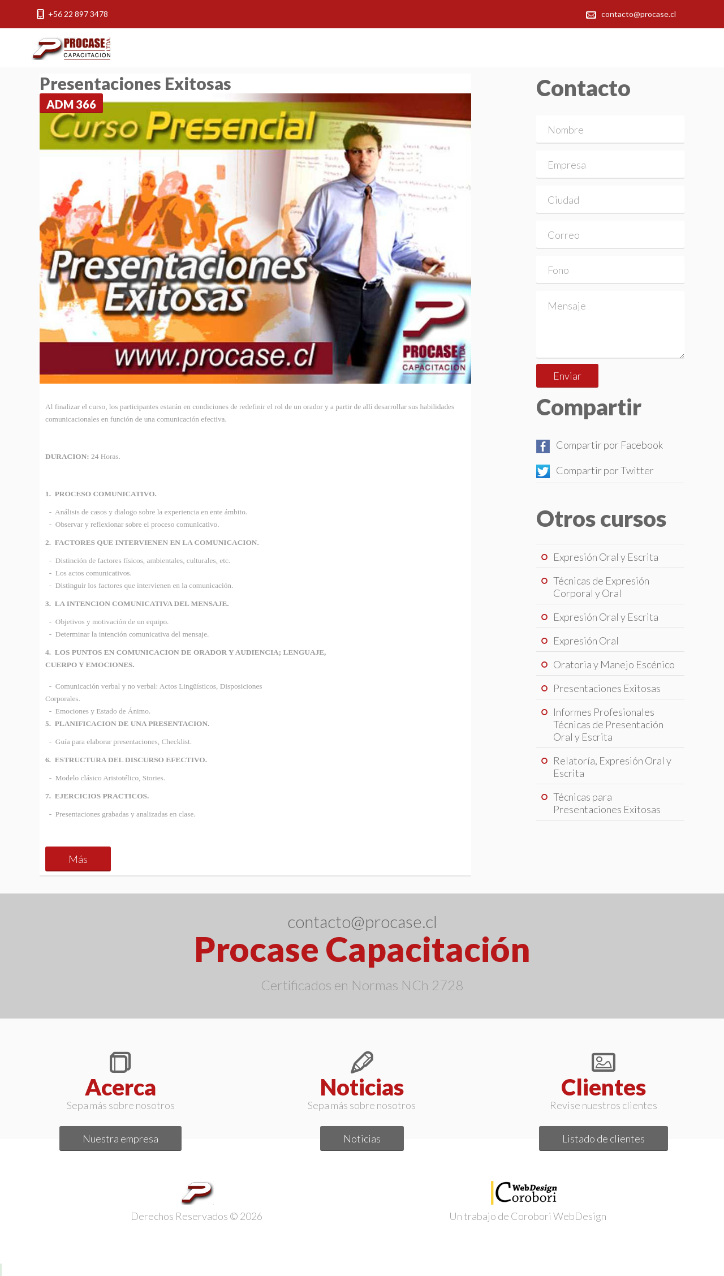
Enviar (567, 376)
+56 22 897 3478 (78, 14)
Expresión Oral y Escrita (605, 557)
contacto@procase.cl (638, 14)
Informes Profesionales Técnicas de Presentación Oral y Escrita (608, 724)
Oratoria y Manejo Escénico (614, 664)
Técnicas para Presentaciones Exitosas (607, 802)
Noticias (362, 1138)
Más (78, 859)
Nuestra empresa (120, 1138)
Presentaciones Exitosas (607, 688)
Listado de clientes (603, 1138)
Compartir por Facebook (599, 445)
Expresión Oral (586, 640)
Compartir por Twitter (595, 470)
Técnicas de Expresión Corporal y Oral (601, 586)
